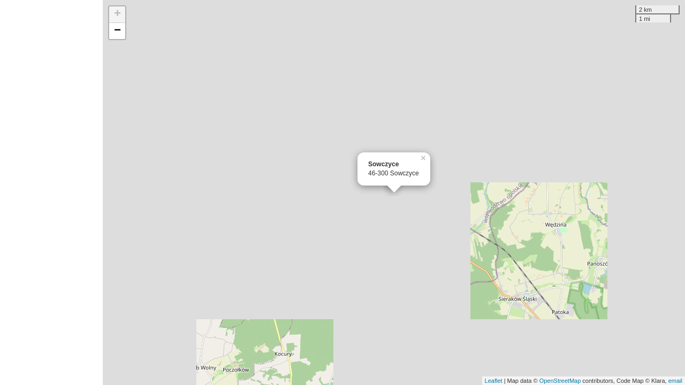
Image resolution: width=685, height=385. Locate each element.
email (675, 381)
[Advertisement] (51, 192)
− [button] (117, 31)
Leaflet (494, 381)
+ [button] (117, 14)
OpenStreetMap (560, 381)
